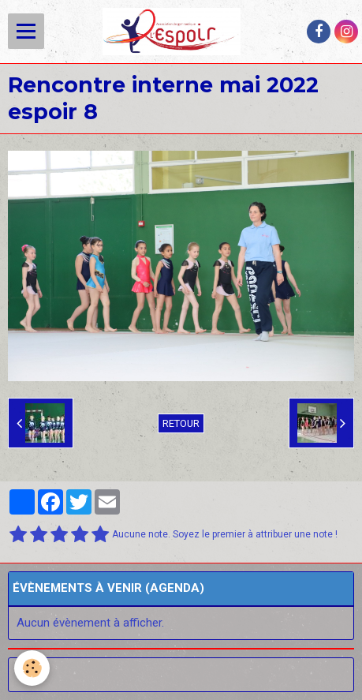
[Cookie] (32, 668)
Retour (181, 423)
